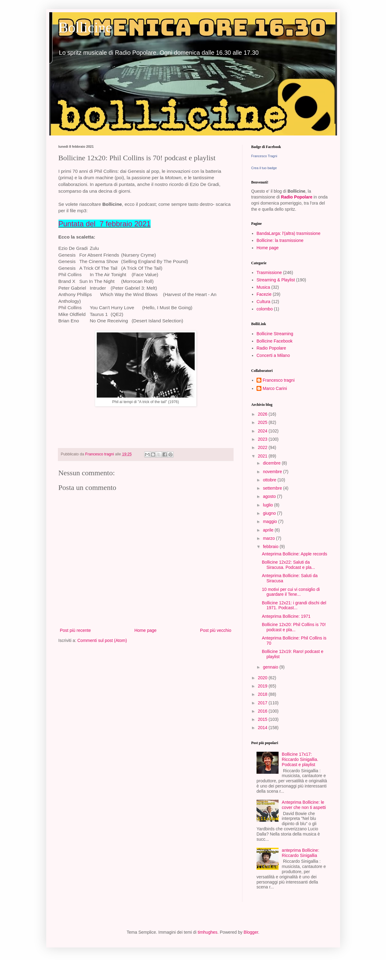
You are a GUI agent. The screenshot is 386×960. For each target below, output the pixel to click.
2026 (263, 414)
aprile (269, 530)
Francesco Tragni (264, 156)
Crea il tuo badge (264, 168)
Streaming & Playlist (276, 279)
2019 (263, 686)
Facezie (264, 294)
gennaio (271, 667)
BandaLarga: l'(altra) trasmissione (288, 233)
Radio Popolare (297, 197)
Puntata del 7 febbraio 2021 (104, 224)
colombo (265, 308)
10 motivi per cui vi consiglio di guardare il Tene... (291, 592)
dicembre (272, 463)
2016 (263, 711)
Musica (263, 287)
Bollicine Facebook (275, 341)
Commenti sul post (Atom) (102, 640)
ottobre (270, 479)
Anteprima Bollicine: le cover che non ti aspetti (304, 805)
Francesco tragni (278, 380)
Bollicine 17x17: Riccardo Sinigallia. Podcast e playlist (300, 759)
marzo (269, 538)
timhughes (208, 932)
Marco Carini (275, 388)
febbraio (271, 546)
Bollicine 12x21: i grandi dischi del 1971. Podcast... (294, 605)
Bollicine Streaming (275, 333)
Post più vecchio (215, 630)
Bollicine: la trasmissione (280, 240)
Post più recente (75, 630)
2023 (263, 439)
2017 (263, 702)
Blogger (251, 932)
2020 (263, 677)
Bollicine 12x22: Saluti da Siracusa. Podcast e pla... (288, 565)
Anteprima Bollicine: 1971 (286, 616)
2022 (263, 447)
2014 (263, 727)
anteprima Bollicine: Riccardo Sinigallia (300, 853)
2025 (263, 422)
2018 (263, 694)
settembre (273, 488)
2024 (263, 430)
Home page (145, 630)
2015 (263, 719)
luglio (268, 504)
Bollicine (85, 27)
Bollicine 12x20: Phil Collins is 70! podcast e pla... (294, 627)
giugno (270, 513)
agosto (270, 496)
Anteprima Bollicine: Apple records (294, 553)
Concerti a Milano (273, 355)
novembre (273, 471)
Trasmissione (269, 272)
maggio (270, 521)
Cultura (263, 301)
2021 (263, 456)
